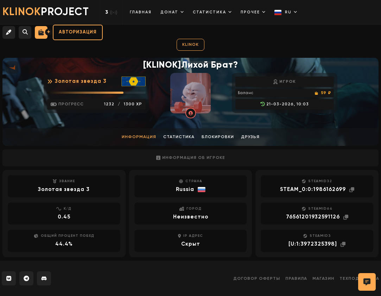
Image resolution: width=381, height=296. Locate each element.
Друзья (250, 137)
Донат (172, 12)
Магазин (323, 279)
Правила (296, 279)
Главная (141, 12)
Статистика (212, 12)
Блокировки (218, 137)
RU (285, 12)
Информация (139, 137)
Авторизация (78, 32)
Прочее (253, 12)
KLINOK (190, 45)
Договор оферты (256, 279)
